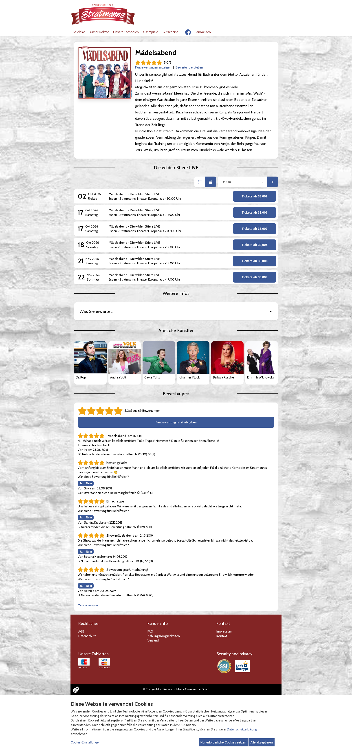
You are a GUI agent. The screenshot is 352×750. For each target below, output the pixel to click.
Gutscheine (170, 32)
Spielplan (79, 32)
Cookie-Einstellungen (85, 742)
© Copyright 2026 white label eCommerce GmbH (177, 689)
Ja (80, 483)
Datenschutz (87, 636)
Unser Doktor (99, 32)
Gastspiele (150, 32)
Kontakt (221, 636)
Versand (153, 640)
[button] (199, 182)
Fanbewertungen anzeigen (153, 67)
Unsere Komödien (126, 32)
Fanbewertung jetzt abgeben (176, 422)
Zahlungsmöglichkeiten (163, 636)
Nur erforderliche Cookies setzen (223, 742)
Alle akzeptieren (261, 742)
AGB (81, 631)
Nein (89, 483)
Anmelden (203, 32)
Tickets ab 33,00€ (255, 196)
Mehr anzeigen (88, 605)
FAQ (150, 631)
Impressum (224, 631)
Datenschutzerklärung (242, 729)
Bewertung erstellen (189, 67)
